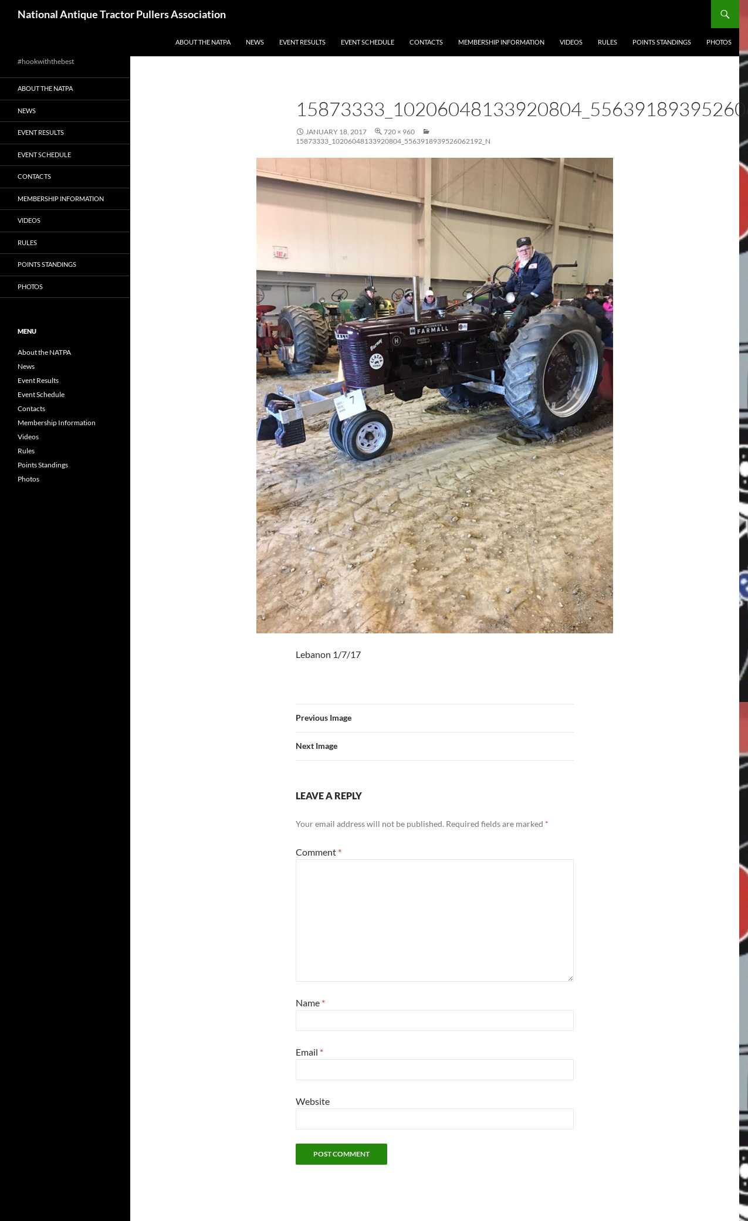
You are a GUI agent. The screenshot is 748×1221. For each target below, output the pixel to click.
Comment (318, 851)
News (255, 42)
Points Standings (661, 42)
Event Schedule (367, 42)
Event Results (302, 42)
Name (310, 1002)
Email (309, 1051)
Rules (607, 42)
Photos (719, 42)
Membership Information (501, 42)
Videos (571, 42)
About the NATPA (203, 42)
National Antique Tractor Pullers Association (122, 14)
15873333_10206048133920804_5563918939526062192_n (393, 141)
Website (313, 1101)
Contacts (426, 42)
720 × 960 (399, 131)
